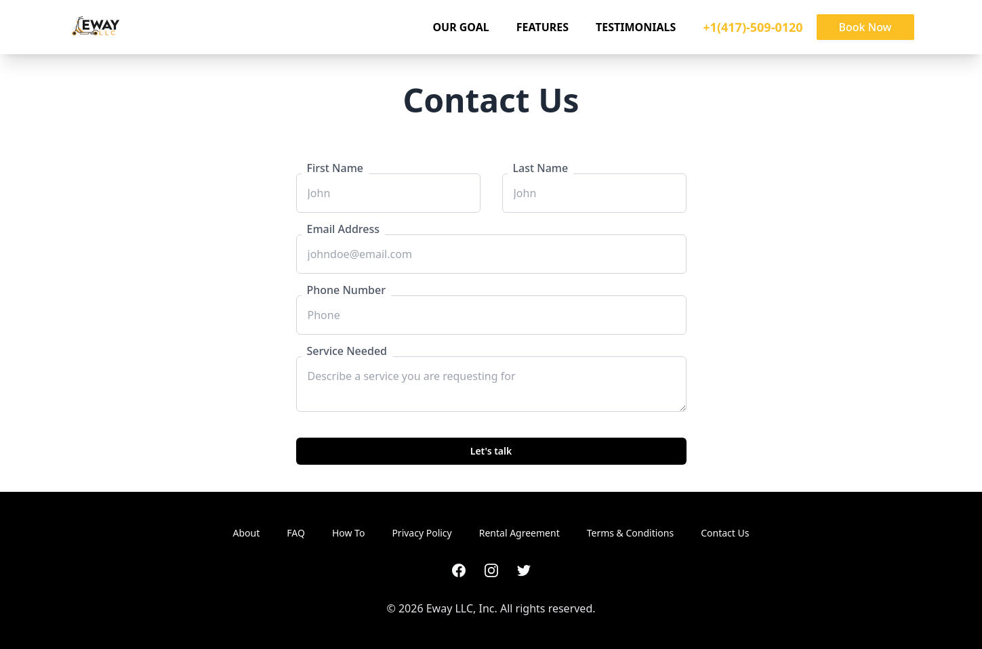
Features (542, 27)
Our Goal (460, 27)
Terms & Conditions (630, 532)
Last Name (541, 168)
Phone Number (346, 289)
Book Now (865, 27)
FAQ (296, 532)
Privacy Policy (421, 532)
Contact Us (725, 532)
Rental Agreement (519, 532)
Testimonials (636, 27)
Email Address (343, 229)
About (246, 532)
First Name (335, 168)
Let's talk (491, 450)
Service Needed (347, 350)
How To (348, 532)
